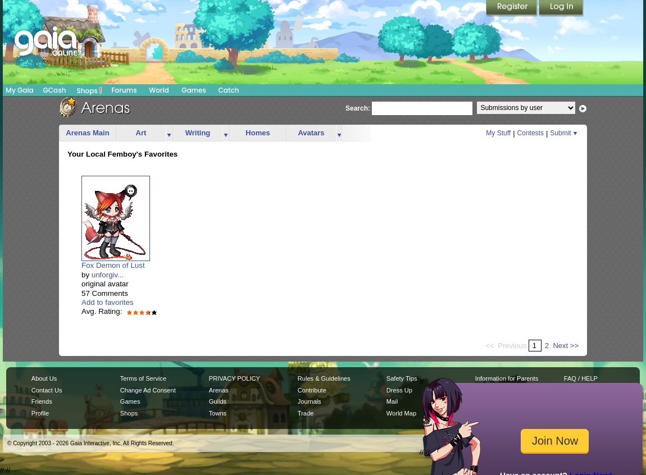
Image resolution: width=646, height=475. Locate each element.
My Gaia (19, 90)
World (159, 90)
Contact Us (46, 390)
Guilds (217, 401)
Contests (530, 133)
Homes (257, 133)
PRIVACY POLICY (234, 378)
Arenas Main (87, 133)
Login (561, 8)
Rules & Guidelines (324, 378)
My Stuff (498, 133)
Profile (40, 413)
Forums (124, 90)
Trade (305, 413)
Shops (89, 90)
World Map (401, 413)
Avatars (311, 133)
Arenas (219, 390)
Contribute (312, 390)
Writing (198, 133)
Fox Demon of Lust (113, 265)
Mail (392, 401)
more (169, 133)
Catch (229, 90)
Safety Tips (401, 378)
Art (141, 133)
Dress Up (399, 390)
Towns (217, 413)
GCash (54, 90)
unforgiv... (108, 275)
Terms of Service (143, 378)
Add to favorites (107, 302)
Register (512, 8)
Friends (41, 401)
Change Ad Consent (148, 390)
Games (193, 90)
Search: (357, 108)
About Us (44, 378)
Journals (309, 401)
